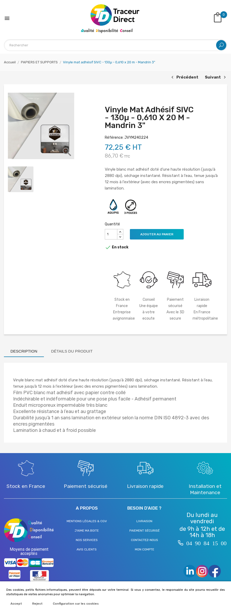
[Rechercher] (115, 45)
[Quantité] (111, 234)
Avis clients (87, 549)
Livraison (144, 521)
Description (23, 351)
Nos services (87, 540)
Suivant (216, 77)
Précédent (184, 77)
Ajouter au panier (156, 234)
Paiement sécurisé (144, 530)
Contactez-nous (144, 540)
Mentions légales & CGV (87, 521)
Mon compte (144, 549)
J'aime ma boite (86, 530)
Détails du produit (72, 351)
